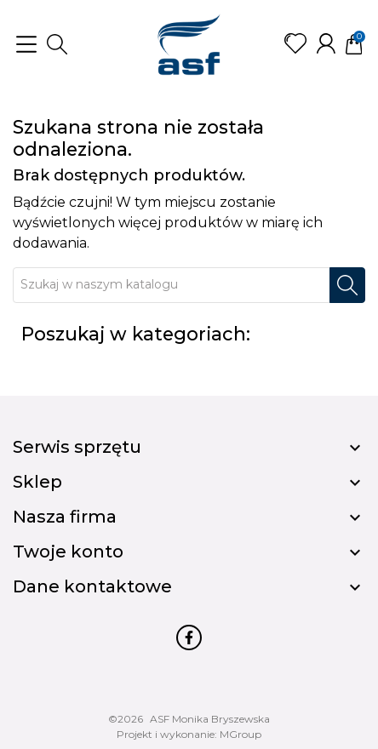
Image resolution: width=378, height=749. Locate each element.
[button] (57, 44)
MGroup (240, 734)
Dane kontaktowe (92, 586)
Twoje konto (68, 551)
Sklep (37, 482)
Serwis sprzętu (77, 447)
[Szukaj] (171, 285)
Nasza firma (65, 516)
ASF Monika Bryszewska (210, 718)
